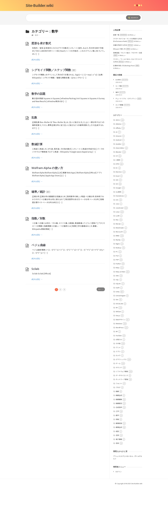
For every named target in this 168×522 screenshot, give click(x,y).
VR (117, 342)
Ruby (117, 302)
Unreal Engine (120, 330)
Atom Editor (120, 183)
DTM (117, 199)
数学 (36, 70)
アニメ (118, 382)
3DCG (118, 155)
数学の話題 (38, 128)
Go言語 (118, 227)
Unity (117, 326)
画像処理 (119, 458)
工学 (117, 446)
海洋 (120, 127)
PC (117, 286)
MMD (117, 271)
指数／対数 (38, 253)
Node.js (118, 283)
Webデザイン (120, 354)
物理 (117, 454)
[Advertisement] (84, 42)
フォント (119, 418)
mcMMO (122, 114)
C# (117, 191)
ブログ (118, 422)
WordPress (120, 362)
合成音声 (119, 442)
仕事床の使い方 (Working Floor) (126, 100)
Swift (117, 322)
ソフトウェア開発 (122, 406)
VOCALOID (119, 338)
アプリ (118, 386)
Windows (119, 358)
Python (118, 298)
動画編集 (119, 434)
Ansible (118, 179)
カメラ (118, 390)
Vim (117, 334)
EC (117, 203)
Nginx (118, 279)
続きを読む (37, 94)
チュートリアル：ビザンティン (128, 133)
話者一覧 (120, 70)
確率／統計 (41, 226)
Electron (119, 207)
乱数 (34, 152)
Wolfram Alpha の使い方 (47, 203)
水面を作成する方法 (123, 80)
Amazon (118, 171)
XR (117, 366)
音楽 (117, 478)
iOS (117, 235)
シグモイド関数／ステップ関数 (54, 105)
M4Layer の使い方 (121, 84)
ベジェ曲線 (39, 280)
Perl (117, 291)
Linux (117, 247)
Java (117, 239)
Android (118, 175)
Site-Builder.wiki (39, 5)
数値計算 (37, 179)
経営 (117, 466)
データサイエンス (122, 410)
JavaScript (119, 243)
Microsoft (119, 267)
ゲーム (118, 398)
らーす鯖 (122, 121)
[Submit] (133, 17)
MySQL (118, 275)
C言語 (118, 195)
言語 (117, 470)
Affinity (118, 163)
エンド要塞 (123, 140)
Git (117, 219)
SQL (117, 314)
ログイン (119, 506)
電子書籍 (119, 474)
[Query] (72, 18)
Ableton (118, 159)
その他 (118, 378)
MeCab (118, 259)
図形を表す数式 (41, 78)
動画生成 (119, 430)
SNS (117, 310)
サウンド (119, 402)
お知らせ (119, 374)
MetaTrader (120, 263)
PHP (117, 295)
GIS (117, 215)
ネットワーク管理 (122, 414)
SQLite (118, 318)
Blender (118, 187)
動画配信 (119, 438)
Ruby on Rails (120, 307)
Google (118, 223)
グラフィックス (121, 394)
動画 (117, 426)
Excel (117, 211)
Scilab (35, 304)
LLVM (117, 251)
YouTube (119, 370)
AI (116, 167)
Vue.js (118, 350)
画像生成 (119, 462)
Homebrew (120, 231)
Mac (117, 255)
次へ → (100, 324)
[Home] (32, 70)
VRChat (118, 346)
